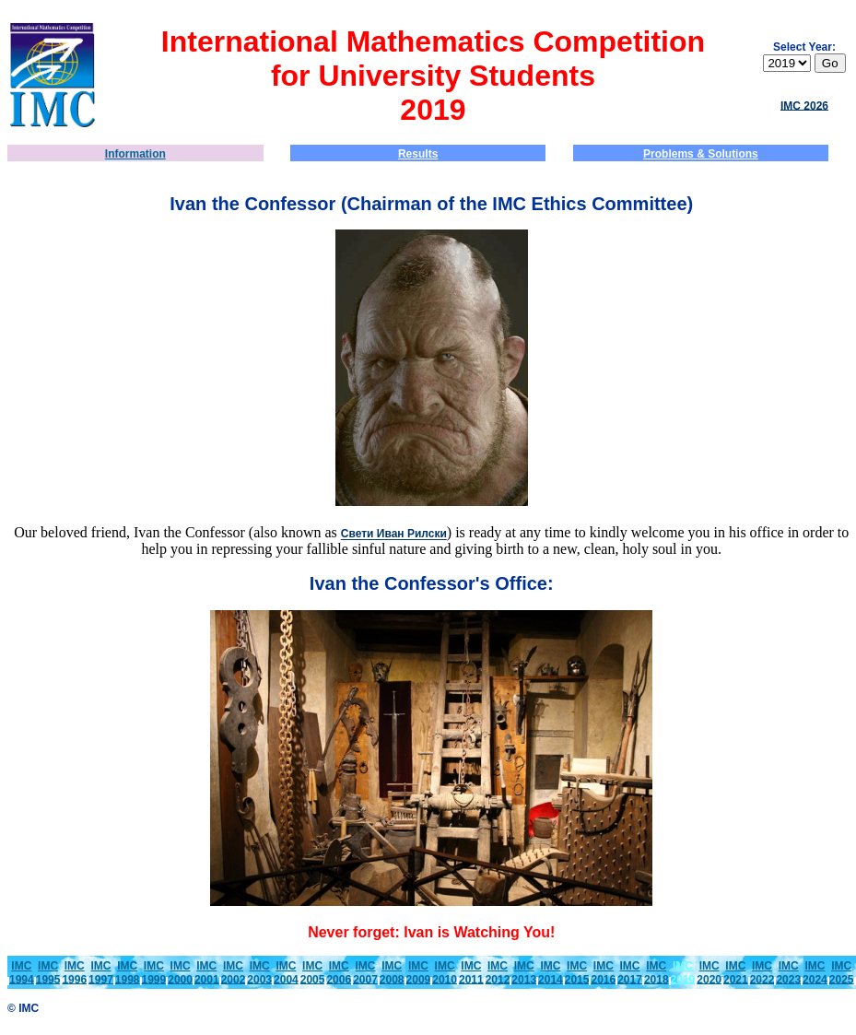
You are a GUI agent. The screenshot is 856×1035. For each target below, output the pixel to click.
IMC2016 (603, 972)
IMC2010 (444, 972)
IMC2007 (365, 972)
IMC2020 (709, 972)
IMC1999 (154, 972)
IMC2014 (550, 972)
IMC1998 (127, 972)
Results (418, 153)
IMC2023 (788, 972)
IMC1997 (100, 972)
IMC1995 (48, 972)
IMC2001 (206, 972)
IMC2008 (392, 972)
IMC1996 (74, 972)
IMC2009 (418, 972)
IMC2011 (471, 972)
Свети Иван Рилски (394, 534)
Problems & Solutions (700, 153)
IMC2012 (498, 972)
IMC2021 (735, 972)
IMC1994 (21, 972)
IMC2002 (233, 972)
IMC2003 (259, 972)
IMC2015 (577, 972)
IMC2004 (286, 972)
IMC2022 (762, 972)
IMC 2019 (683, 972)
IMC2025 (841, 972)
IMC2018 (656, 972)
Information (135, 153)
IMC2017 (629, 972)
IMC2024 (815, 972)
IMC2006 (338, 972)
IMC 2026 (804, 105)
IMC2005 (312, 972)
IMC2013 (523, 972)
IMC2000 (180, 972)
